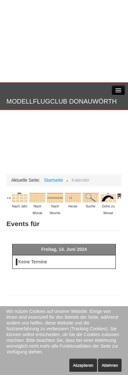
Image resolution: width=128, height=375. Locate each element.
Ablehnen (110, 365)
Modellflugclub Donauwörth (61, 101)
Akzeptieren (83, 365)
